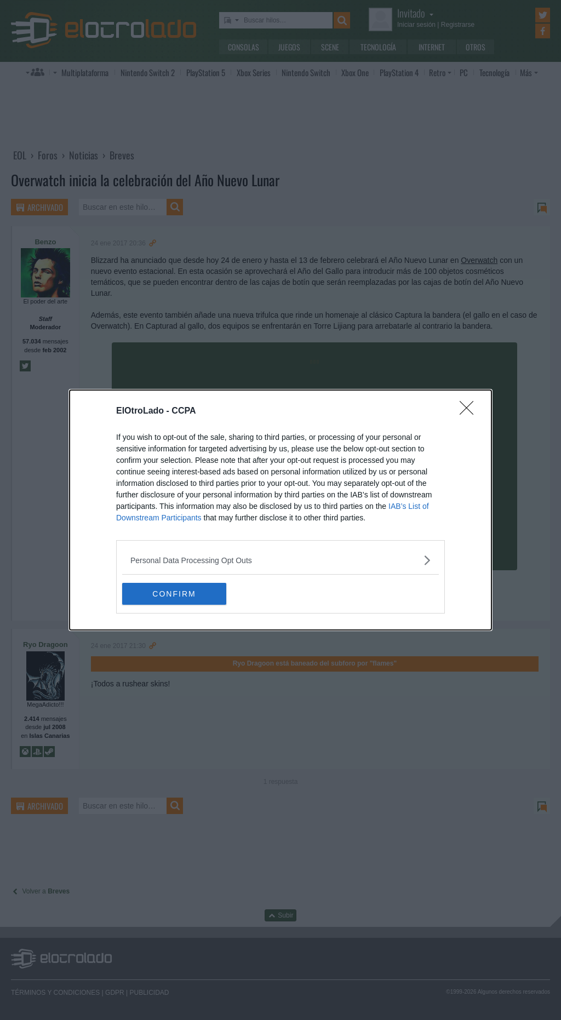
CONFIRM (174, 593)
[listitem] (280, 560)
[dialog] (280, 510)
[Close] (470, 411)
